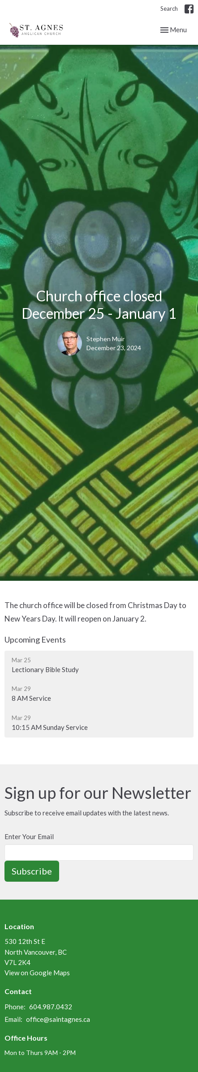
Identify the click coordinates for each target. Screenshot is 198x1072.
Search (169, 8)
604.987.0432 (50, 1007)
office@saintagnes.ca (58, 1019)
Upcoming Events (35, 639)
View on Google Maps (37, 973)
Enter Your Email (29, 836)
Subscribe (32, 871)
